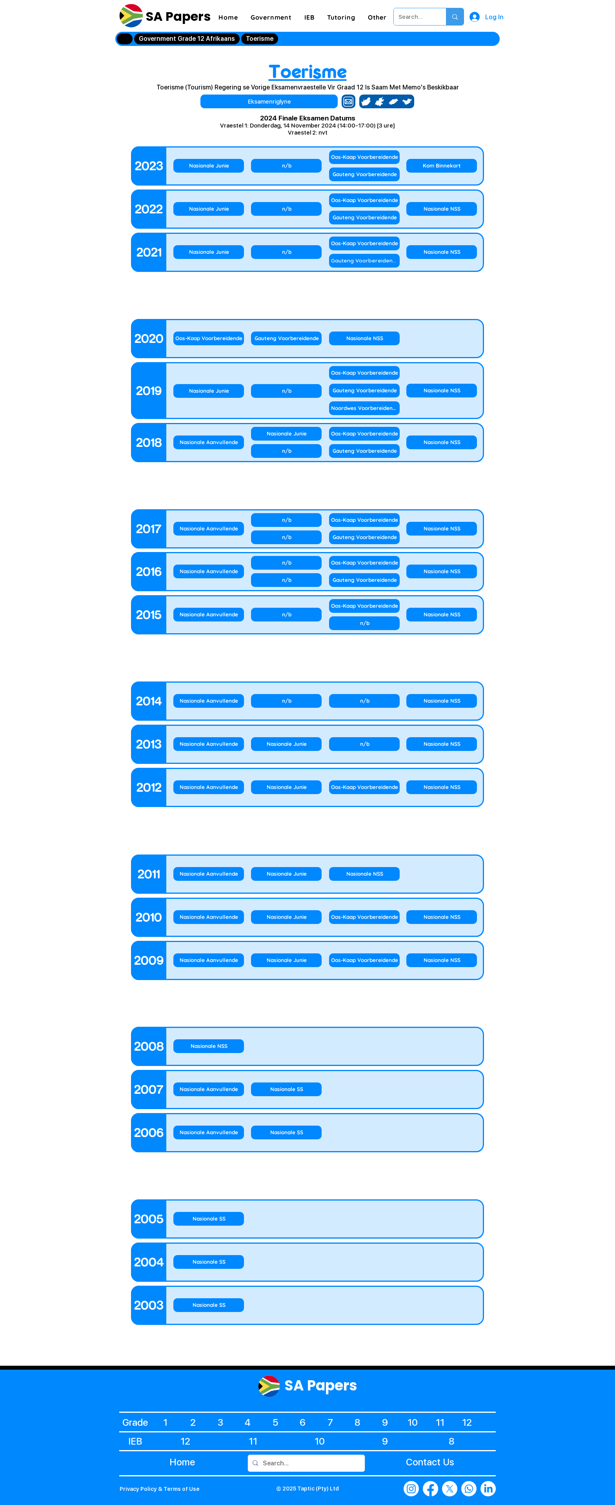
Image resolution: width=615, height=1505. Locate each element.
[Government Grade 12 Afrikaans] (187, 38)
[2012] (148, 787)
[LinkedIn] (488, 1488)
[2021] (148, 252)
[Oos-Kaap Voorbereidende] (364, 157)
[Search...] (413, 16)
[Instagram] (411, 1488)
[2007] (148, 1089)
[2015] (148, 614)
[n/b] (286, 166)
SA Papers (177, 16)
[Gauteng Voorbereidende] (364, 174)
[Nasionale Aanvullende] (208, 442)
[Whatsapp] (469, 1488)
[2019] (148, 390)
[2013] (148, 744)
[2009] (148, 960)
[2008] (148, 1046)
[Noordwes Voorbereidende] (364, 408)
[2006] (148, 1132)
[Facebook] (430, 1488)
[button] (271, 17)
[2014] (148, 701)
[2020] (148, 338)
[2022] (148, 209)
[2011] (148, 874)
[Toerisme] (259, 38)
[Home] (125, 38)
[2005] (148, 1219)
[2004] (148, 1262)
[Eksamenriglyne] (269, 101)
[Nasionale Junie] (208, 166)
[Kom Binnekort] (441, 166)
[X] (449, 1488)
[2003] (148, 1305)
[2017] (148, 528)
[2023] (148, 166)
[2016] (148, 571)
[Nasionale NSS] (441, 209)
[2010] (148, 917)
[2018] (148, 442)
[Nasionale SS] (286, 1089)
